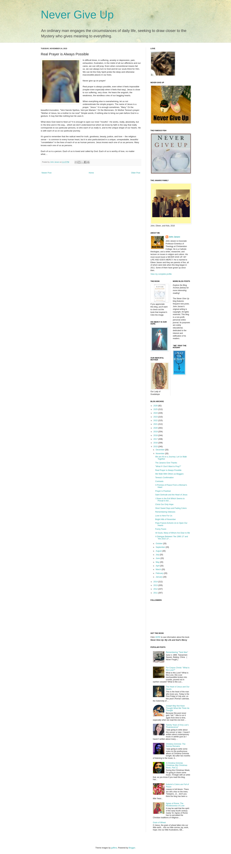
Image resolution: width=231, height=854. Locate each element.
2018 (155, 435)
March (159, 569)
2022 (155, 420)
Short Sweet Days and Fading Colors (170, 508)
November (160, 453)
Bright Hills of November (165, 519)
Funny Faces (160, 529)
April (158, 566)
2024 (155, 413)
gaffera (114, 848)
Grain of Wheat (159, 822)
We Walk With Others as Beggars (169, 474)
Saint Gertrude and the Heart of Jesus (171, 495)
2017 (155, 439)
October (159, 543)
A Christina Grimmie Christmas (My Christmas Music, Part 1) (176, 765)
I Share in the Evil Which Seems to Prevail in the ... (170, 499)
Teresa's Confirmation (164, 477)
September (160, 547)
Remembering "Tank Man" (177, 652)
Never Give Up (77, 14)
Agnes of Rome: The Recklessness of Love (175, 804)
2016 (155, 443)
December (160, 450)
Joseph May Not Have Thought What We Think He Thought (177, 708)
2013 (155, 585)
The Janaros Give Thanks (166, 463)
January (159, 577)
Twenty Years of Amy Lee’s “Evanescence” (177, 726)
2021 (155, 424)
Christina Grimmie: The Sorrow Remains (175, 745)
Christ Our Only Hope (164, 504)
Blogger (132, 848)
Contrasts (159, 481)
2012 (155, 589)
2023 (155, 417)
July (158, 555)
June (158, 558)
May (158, 562)
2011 (155, 593)
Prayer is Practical (163, 491)
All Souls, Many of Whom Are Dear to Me (172, 533)
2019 (155, 431)
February (160, 573)
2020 (155, 428)
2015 (155, 446)
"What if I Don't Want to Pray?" (168, 466)
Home (91, 173)
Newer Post (47, 173)
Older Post (135, 173)
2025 (155, 409)
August (159, 551)
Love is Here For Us (163, 516)
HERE (157, 637)
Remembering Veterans (165, 512)
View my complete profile (161, 274)
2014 (155, 582)
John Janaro (174, 237)
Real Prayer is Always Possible (168, 470)
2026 (155, 406)
